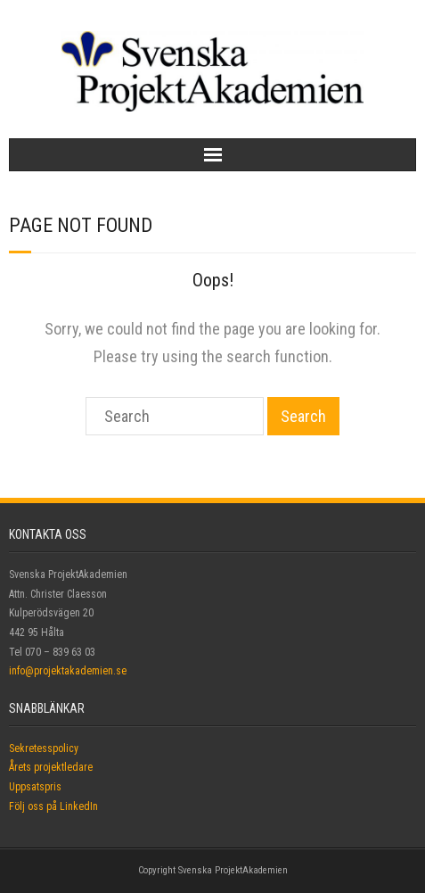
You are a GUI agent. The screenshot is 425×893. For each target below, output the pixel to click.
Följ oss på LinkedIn (53, 806)
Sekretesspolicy (43, 748)
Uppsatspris (35, 787)
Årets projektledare (51, 767)
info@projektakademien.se (68, 671)
